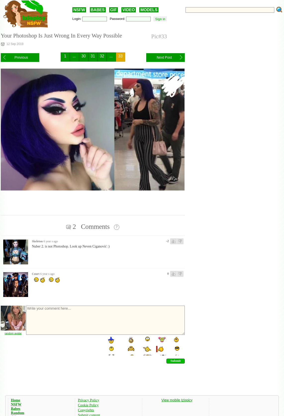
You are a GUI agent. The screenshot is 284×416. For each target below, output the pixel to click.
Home (15, 400)
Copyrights (86, 410)
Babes (15, 409)
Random (17, 413)
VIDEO (128, 10)
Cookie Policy (88, 405)
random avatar (13, 333)
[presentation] (63, 345)
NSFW (79, 10)
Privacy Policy (88, 400)
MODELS (148, 10)
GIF (113, 10)
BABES (98, 10)
